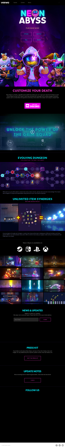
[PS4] (26, 40)
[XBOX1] (39, 40)
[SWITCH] (39, 34)
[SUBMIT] (45, 319)
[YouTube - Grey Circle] (63, 445)
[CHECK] (32, 380)
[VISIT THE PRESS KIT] (32, 358)
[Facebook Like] (28, 401)
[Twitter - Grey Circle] (60, 445)
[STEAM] (26, 34)
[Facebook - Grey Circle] (57, 445)
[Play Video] (32, 132)
